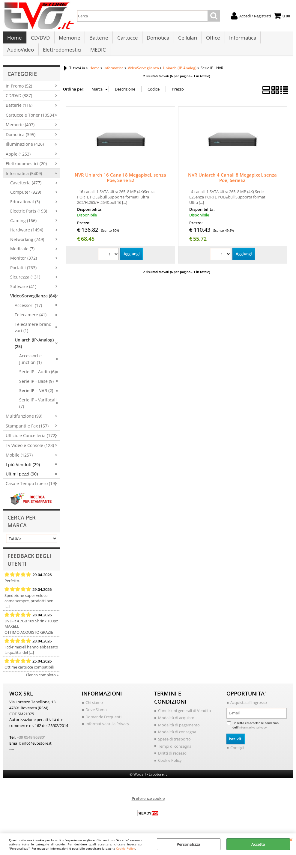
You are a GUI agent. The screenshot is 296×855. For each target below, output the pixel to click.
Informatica (240, 39)
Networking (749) (27, 245)
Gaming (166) (23, 226)
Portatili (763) (23, 273)
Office (211, 39)
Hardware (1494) (26, 236)
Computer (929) (25, 198)
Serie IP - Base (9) (36, 387)
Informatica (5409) (24, 179)
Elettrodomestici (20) (26, 170)
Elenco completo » (42, 681)
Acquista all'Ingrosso (248, 708)
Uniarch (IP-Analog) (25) (34, 349)
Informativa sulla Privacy (107, 729)
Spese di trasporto (174, 745)
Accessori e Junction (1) (30, 365)
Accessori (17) (28, 311)
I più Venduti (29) (23, 470)
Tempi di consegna (174, 752)
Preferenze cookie (148, 804)
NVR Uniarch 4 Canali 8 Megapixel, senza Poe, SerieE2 (232, 183)
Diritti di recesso (172, 759)
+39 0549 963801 (31, 743)
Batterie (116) (19, 111)
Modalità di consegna (177, 737)
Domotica (156, 39)
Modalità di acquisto (176, 723)
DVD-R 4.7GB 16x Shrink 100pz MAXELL (31, 629)
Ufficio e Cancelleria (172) (31, 442)
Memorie (69, 39)
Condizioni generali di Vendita (184, 716)
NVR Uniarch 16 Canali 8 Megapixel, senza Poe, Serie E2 (120, 183)
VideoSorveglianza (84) (33, 302)
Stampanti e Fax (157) (27, 432)
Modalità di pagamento (179, 731)
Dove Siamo (96, 715)
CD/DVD (40, 39)
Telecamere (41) (30, 321)
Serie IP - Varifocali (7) (38, 409)
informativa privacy (252, 733)
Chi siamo (94, 708)
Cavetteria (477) (25, 189)
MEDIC (97, 54)
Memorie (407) (20, 131)
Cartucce (126, 39)
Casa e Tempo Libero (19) (31, 490)
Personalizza (188, 844)
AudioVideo (20, 54)
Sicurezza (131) (25, 283)
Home (14, 39)
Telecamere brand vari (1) (33, 333)
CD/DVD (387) (19, 101)
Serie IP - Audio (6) (37, 378)
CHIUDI (291, 839)
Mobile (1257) (19, 461)
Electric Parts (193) (28, 217)
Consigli (237, 753)
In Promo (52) (19, 92)
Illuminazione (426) (25, 150)
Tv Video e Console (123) (30, 451)
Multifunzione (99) (24, 422)
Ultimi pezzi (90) (22, 480)
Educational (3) (25, 207)
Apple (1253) (18, 160)
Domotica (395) (20, 140)
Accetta (258, 844)
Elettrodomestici (62, 54)
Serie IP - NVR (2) (36, 396)
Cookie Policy (125, 848)
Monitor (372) (23, 264)
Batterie (97, 39)
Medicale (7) (22, 255)
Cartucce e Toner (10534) (30, 121)
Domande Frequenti (103, 722)
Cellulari (186, 39)
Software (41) (23, 292)
